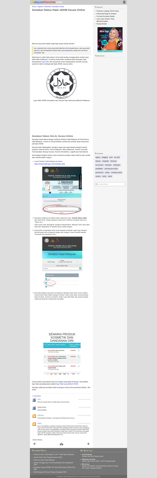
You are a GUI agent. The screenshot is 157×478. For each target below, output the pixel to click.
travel (110, 176)
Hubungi (82, 476)
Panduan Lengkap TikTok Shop (108, 11)
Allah (67, 48)
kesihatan (108, 165)
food (110, 157)
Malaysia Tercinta (88, 459)
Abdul (39, 423)
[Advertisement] (61, 27)
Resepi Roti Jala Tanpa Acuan (92, 456)
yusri (39, 399)
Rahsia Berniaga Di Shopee (106, 14)
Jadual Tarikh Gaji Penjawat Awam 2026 (47, 457)
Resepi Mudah (102, 24)
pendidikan (99, 168)
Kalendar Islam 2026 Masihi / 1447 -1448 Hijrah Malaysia (53, 454)
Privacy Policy (90, 476)
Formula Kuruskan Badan (106, 16)
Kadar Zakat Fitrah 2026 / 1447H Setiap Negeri (98, 461)
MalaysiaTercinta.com (73, 476)
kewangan (116, 165)
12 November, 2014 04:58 (84, 415)
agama (98, 157)
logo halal (45, 62)
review (107, 172)
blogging (105, 157)
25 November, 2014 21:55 (84, 423)
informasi (113, 161)
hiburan (98, 161)
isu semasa (99, 165)
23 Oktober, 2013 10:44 (85, 407)
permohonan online (111, 168)
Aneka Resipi (87, 454)
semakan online (116, 172)
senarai (98, 176)
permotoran (99, 172)
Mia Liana (85, 464)
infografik (105, 161)
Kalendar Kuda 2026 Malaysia (44, 460)
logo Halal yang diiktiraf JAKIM (67, 384)
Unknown (40, 415)
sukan (104, 176)
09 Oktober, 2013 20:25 (85, 399)
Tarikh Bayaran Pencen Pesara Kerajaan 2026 (49, 472)
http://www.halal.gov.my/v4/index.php (49, 164)
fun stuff (117, 157)
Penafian (97, 476)
